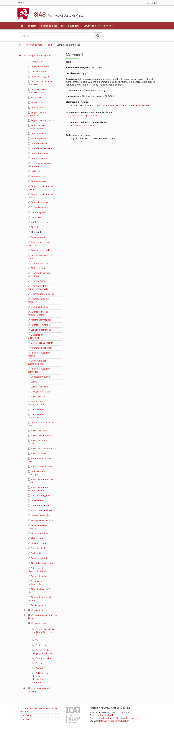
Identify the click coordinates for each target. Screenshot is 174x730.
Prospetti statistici (38, 576)
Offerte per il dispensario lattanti (37, 570)
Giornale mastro (37, 143)
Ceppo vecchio (37, 623)
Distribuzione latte (38, 548)
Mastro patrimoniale (39, 319)
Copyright (26, 715)
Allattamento (36, 538)
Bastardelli (34, 97)
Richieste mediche (38, 533)
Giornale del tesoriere (40, 148)
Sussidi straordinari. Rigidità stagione (39, 489)
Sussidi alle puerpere (39, 435)
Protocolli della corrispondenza (36, 127)
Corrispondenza (37, 133)
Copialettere (35, 107)
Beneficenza (35, 500)
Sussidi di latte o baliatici (41, 510)
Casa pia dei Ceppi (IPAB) (37, 55)
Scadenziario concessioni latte (36, 403)
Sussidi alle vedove (38, 430)
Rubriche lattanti (37, 558)
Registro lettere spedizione (37, 114)
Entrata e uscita (42, 658)
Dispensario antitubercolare (35, 583)
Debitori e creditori (38, 207)
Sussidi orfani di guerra (40, 466)
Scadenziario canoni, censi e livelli (39, 243)
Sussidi (33, 381)
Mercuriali (34, 232)
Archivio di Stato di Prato (83, 125)
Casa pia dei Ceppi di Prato (84, 115)
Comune (38, 663)
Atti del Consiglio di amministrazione (38, 91)
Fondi (49, 44)
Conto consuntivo (38, 158)
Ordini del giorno (37, 71)
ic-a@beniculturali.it (105, 715)
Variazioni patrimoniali (40, 329)
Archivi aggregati (37, 605)
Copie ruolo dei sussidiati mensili (37, 362)
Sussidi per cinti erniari (40, 448)
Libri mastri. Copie (38, 306)
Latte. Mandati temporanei (36, 416)
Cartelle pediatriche (39, 515)
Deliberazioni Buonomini (36, 336)
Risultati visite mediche (40, 520)
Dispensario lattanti (39, 505)
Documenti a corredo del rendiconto (40, 165)
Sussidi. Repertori (38, 386)
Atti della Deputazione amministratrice (40, 83)
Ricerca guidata (49, 25)
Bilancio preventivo (38, 138)
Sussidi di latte (36, 396)
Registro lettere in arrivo (41, 120)
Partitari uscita (36, 176)
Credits (25, 719)
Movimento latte (37, 543)
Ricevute (33, 227)
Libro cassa (35, 217)
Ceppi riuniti (35, 610)
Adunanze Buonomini (40, 347)
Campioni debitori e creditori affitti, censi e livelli (43, 632)
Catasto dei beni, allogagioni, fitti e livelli (43, 652)
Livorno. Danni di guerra (41, 293)
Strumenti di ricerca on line (98, 25)
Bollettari (34, 171)
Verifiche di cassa (38, 222)
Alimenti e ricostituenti (40, 563)
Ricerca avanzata (70, 25)
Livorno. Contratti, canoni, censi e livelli (38, 287)
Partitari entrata (37, 181)
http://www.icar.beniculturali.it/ (114, 720)
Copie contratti (36, 237)
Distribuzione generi (39, 495)
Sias (21, 2)
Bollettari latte (36, 553)
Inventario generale (39, 324)
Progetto (31, 25)
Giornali (38, 668)
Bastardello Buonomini (40, 342)
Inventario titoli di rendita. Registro (38, 313)
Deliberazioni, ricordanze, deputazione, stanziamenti (41, 678)
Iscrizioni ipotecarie (39, 263)
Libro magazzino (37, 212)
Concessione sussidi (39, 376)
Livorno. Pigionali (38, 280)
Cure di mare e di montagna (38, 473)
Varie (36, 640)
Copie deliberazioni (38, 66)
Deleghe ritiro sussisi (39, 391)
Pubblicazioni (36, 102)
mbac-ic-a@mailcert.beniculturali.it (123, 718)
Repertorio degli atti (39, 76)
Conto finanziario (38, 153)
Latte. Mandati (36, 409)
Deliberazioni (36, 61)
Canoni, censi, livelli (39, 250)
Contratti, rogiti (41, 645)
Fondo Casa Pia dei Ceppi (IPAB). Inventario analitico (122, 105)
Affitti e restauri (37, 268)
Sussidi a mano (37, 453)
